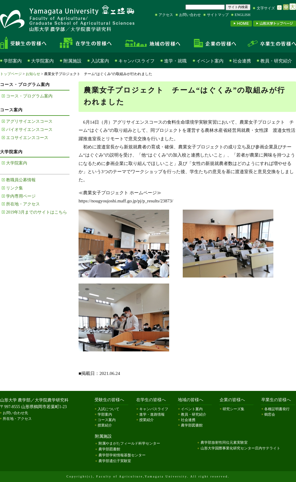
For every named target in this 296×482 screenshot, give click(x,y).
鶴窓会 (269, 414)
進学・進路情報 (152, 414)
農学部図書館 (192, 425)
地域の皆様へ (152, 43)
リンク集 (14, 188)
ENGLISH (242, 15)
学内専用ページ (21, 196)
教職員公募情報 (21, 180)
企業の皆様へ (214, 43)
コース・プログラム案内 (29, 96)
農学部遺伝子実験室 (114, 461)
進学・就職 (175, 61)
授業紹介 (105, 425)
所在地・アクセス (23, 204)
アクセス (166, 15)
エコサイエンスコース (27, 137)
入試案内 (100, 61)
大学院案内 (42, 61)
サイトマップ (218, 15)
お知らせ (33, 74)
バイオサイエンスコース (29, 129)
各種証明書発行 (277, 409)
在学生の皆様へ (87, 43)
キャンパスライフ (136, 61)
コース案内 (107, 420)
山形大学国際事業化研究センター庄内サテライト (240, 448)
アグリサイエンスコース (29, 121)
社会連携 (242, 61)
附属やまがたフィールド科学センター (129, 443)
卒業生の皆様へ (269, 43)
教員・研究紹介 (276, 61)
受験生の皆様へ (28, 43)
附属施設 (72, 61)
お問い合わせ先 (15, 413)
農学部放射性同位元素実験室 (224, 442)
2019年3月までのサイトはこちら (36, 212)
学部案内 (13, 61)
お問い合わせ (190, 15)
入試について (108, 409)
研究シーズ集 (233, 409)
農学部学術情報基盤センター (122, 455)
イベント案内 (210, 61)
